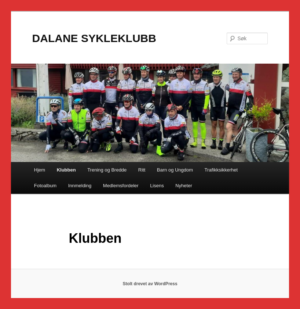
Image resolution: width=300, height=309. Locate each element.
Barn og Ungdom (175, 170)
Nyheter (183, 185)
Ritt (142, 170)
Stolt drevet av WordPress (149, 283)
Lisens (157, 185)
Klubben (66, 170)
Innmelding (80, 185)
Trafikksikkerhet (221, 170)
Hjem (39, 170)
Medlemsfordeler (121, 185)
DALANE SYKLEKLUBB (94, 38)
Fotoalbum (45, 185)
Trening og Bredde (107, 170)
